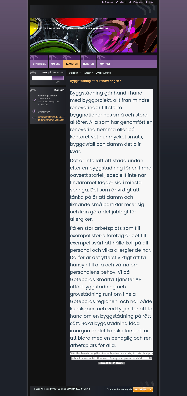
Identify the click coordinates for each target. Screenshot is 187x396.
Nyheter (88, 64)
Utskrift (123, 2)
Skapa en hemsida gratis (119, 389)
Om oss (55, 64)
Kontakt (104, 64)
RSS (151, 2)
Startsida (109, 2)
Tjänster (86, 72)
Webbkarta (137, 2)
